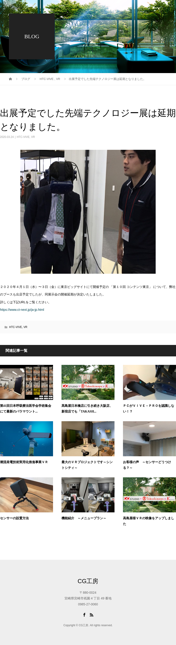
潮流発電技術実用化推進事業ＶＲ (24, 462)
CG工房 (87, 581)
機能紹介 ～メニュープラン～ (83, 518)
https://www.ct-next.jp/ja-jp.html (22, 310)
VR (33, 137)
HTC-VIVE (23, 137)
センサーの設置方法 (14, 518)
